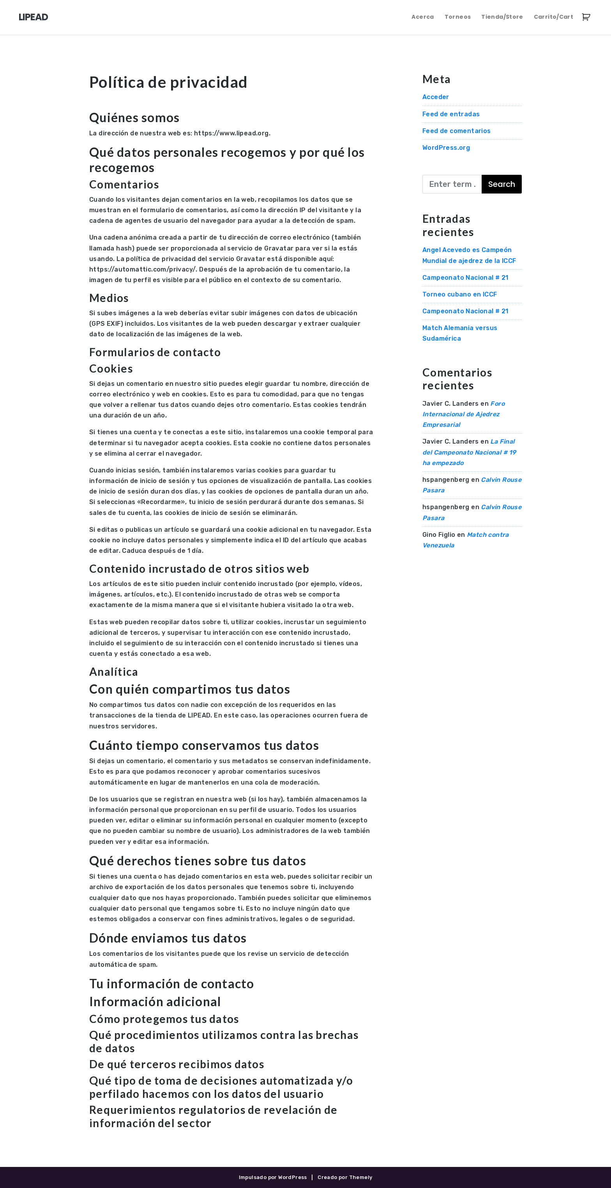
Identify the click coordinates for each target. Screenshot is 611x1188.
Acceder (435, 97)
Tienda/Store (502, 17)
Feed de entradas (451, 114)
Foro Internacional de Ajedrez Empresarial (463, 414)
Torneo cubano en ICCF (459, 294)
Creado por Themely (345, 1177)
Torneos (458, 17)
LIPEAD (33, 17)
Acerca (422, 17)
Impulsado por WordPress (273, 1177)
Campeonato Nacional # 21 (465, 277)
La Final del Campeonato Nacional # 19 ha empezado (469, 452)
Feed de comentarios (456, 131)
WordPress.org (446, 147)
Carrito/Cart (553, 17)
